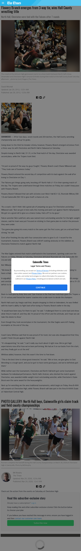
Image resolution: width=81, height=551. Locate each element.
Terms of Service (42, 270)
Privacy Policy (37, 273)
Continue (40, 287)
